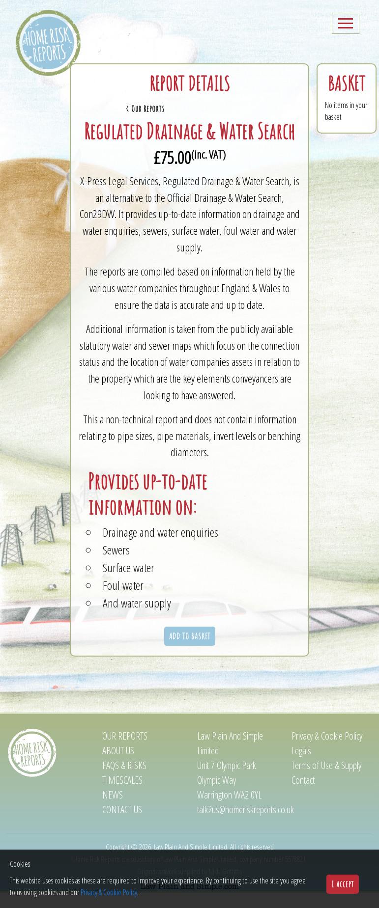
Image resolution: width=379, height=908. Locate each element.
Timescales (122, 796)
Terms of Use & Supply (326, 782)
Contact (303, 796)
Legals (301, 767)
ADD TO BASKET (189, 652)
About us (118, 767)
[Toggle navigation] (345, 40)
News (112, 811)
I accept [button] (342, 884)
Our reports (124, 752)
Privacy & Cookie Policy (327, 752)
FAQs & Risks (124, 782)
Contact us (122, 826)
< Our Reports (106, 125)
